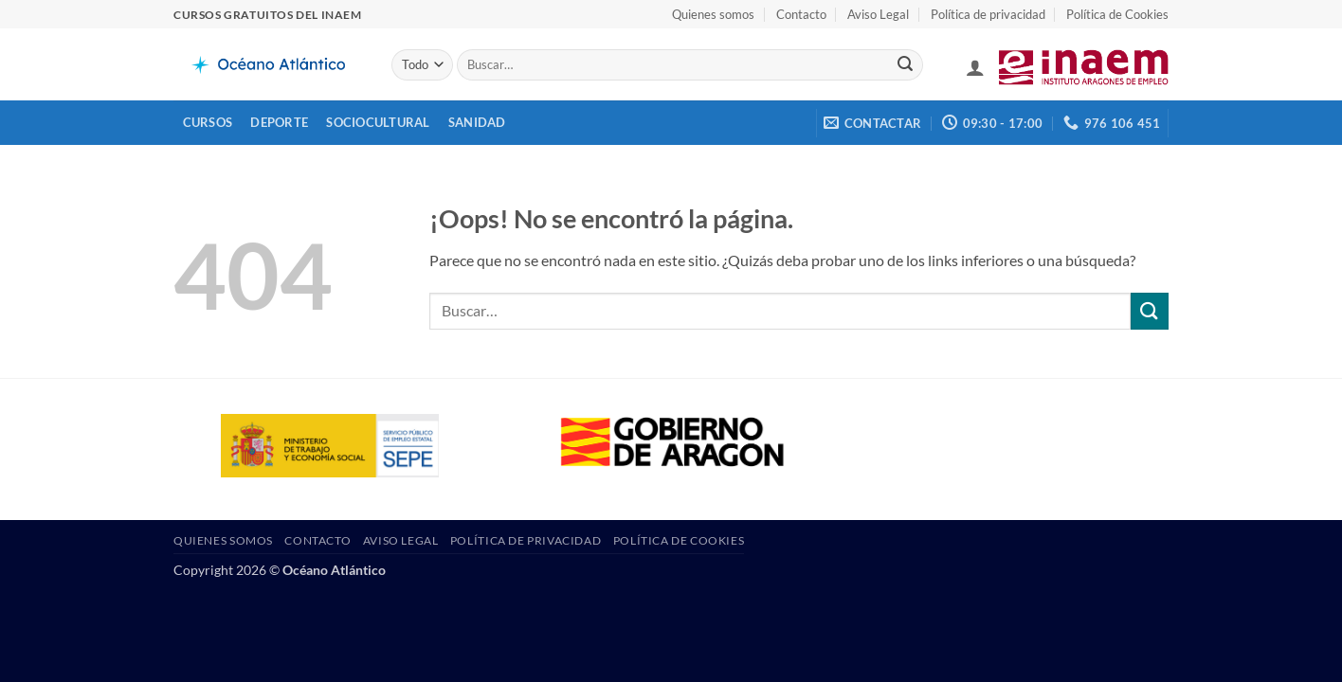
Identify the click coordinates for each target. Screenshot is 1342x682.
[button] (975, 67)
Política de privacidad (988, 14)
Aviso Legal (878, 14)
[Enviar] (905, 65)
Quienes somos (713, 14)
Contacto (801, 14)
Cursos (208, 122)
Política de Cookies (1117, 14)
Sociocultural (377, 122)
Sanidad (477, 122)
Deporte (279, 122)
